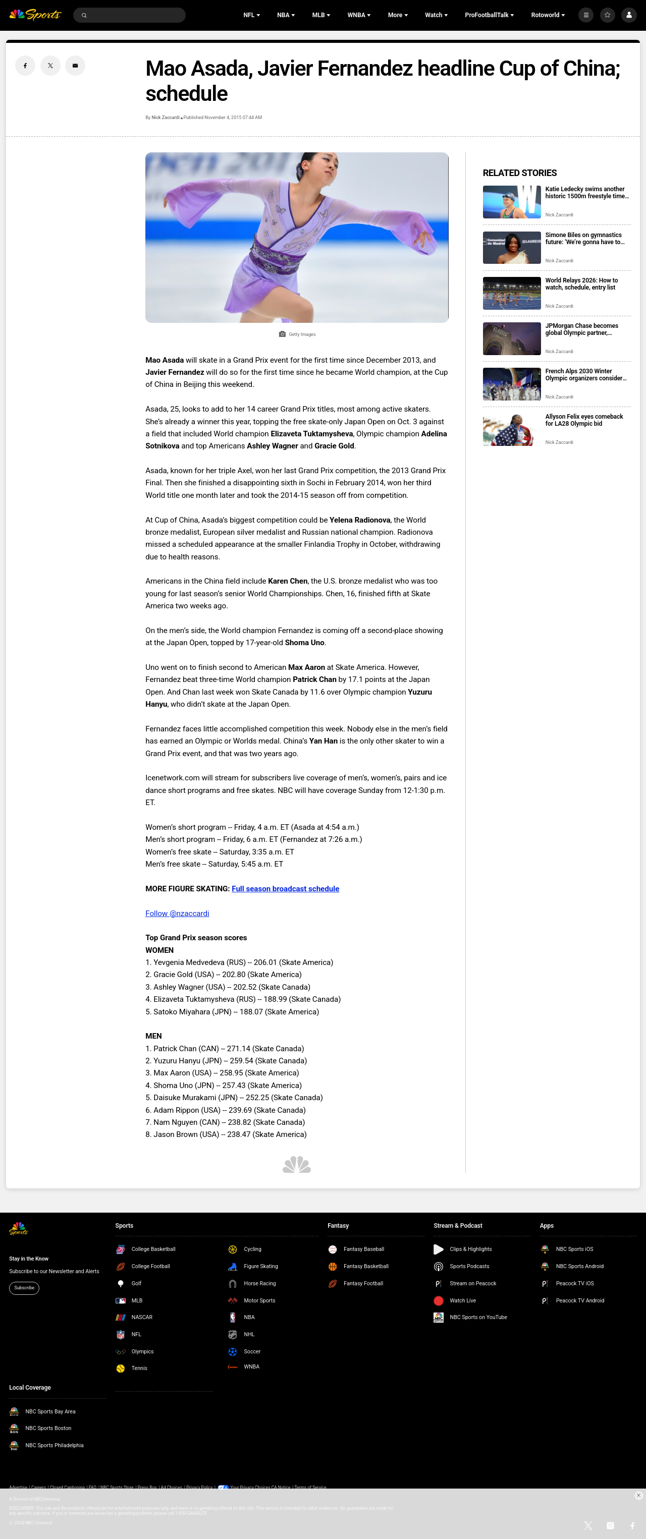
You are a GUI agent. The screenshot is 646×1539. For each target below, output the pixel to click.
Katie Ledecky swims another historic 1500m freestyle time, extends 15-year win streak (586, 193)
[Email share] (75, 65)
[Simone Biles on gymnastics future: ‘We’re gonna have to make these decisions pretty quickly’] (512, 248)
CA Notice (281, 1487)
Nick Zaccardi (165, 117)
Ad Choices (171, 1487)
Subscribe (24, 1287)
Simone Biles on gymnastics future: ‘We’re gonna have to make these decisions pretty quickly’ (584, 239)
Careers (38, 1487)
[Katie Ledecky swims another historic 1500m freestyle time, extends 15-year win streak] (512, 202)
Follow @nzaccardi (177, 913)
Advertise (18, 1487)
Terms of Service (311, 1487)
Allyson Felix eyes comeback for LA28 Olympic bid (584, 420)
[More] (586, 15)
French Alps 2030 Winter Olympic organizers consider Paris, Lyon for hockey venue (584, 375)
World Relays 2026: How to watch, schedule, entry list (582, 284)
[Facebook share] (25, 65)
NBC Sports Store (117, 1487)
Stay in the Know (28, 1259)
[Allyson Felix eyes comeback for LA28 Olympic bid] (512, 429)
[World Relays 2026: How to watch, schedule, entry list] (512, 293)
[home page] (35, 15)
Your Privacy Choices (251, 1487)
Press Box (147, 1487)
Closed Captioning (67, 1487)
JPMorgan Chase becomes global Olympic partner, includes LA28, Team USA (582, 329)
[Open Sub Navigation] (259, 15)
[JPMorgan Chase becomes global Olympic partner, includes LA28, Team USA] (512, 338)
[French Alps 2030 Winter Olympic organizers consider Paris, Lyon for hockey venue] (512, 384)
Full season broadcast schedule (285, 888)
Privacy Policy (199, 1487)
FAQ (92, 1487)
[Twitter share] (50, 65)
